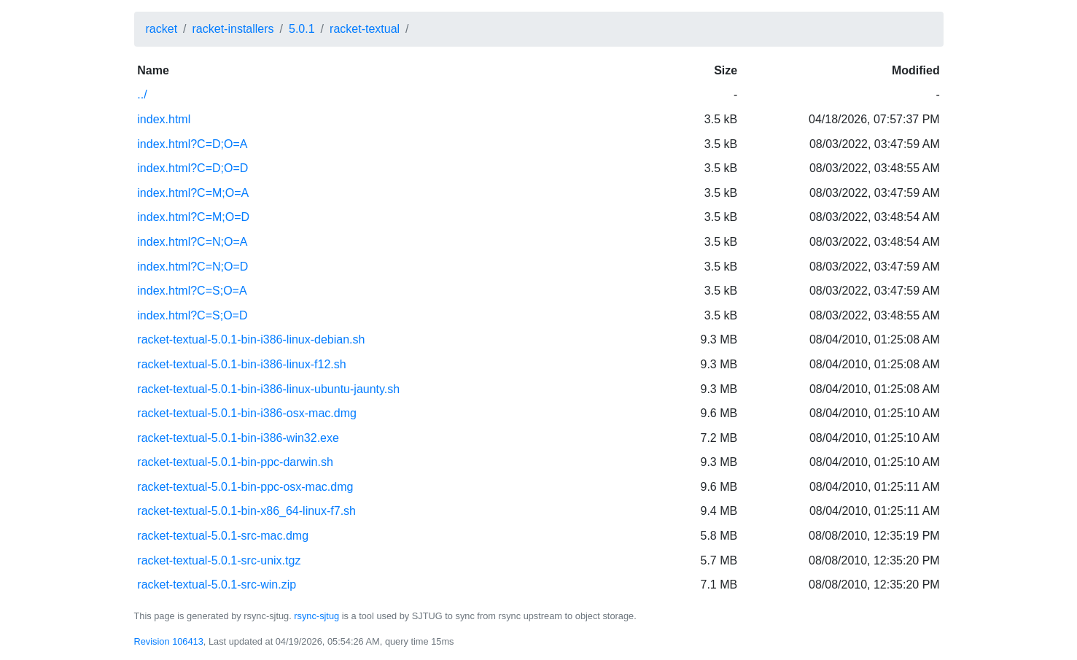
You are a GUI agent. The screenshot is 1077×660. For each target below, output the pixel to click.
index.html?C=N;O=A (192, 242)
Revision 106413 (168, 641)
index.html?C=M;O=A (193, 193)
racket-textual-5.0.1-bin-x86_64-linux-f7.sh (246, 511)
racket (162, 29)
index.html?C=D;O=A (192, 144)
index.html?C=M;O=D (193, 217)
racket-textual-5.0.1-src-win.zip (216, 584)
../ (142, 94)
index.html (163, 119)
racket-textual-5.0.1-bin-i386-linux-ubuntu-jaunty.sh (268, 389)
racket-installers (233, 29)
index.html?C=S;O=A (191, 290)
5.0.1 (302, 29)
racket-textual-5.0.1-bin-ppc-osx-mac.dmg (245, 487)
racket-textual (365, 29)
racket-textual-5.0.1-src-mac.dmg (222, 535)
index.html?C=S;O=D (192, 315)
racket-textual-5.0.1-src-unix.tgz (218, 560)
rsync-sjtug (316, 615)
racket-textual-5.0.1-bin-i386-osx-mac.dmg (247, 413)
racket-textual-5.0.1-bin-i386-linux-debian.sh (251, 339)
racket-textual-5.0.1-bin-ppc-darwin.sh (235, 462)
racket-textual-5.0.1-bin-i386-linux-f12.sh (241, 364)
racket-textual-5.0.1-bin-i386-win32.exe (238, 438)
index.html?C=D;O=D (192, 168)
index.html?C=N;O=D (192, 266)
